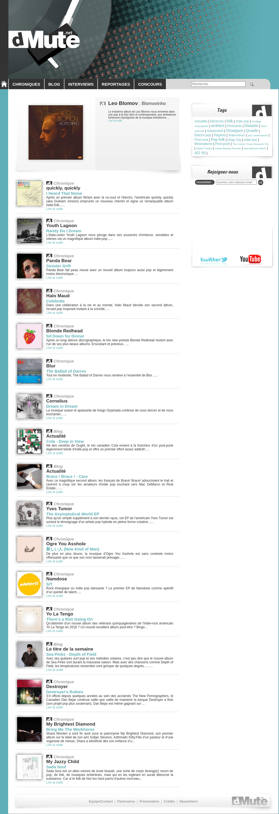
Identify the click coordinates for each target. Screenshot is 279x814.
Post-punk (222, 144)
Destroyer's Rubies (64, 691)
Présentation (149, 801)
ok (260, 182)
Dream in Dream (62, 406)
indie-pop (250, 140)
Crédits (169, 801)
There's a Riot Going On (69, 619)
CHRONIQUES (26, 84)
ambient (218, 125)
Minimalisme (203, 144)
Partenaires (126, 801)
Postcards (234, 126)
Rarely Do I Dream (63, 230)
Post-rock (201, 140)
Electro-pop (202, 135)
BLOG (54, 84)
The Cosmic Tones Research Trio (250, 144)
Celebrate (55, 301)
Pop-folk (218, 139)
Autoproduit (215, 131)
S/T (49, 584)
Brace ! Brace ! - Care (67, 476)
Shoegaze (234, 130)
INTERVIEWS (81, 84)
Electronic (217, 121)
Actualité (200, 121)
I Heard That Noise (64, 193)
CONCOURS (150, 84)
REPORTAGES (116, 84)
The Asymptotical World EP (72, 514)
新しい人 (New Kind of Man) (72, 549)
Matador (251, 125)
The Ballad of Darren (66, 371)
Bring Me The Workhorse (70, 729)
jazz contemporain (258, 135)
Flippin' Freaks (204, 148)
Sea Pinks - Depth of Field (71, 654)
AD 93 (200, 152)
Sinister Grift (58, 266)
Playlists (220, 135)
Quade (252, 130)
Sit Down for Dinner (65, 336)
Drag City (234, 140)
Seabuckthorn (236, 135)
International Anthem (255, 148)
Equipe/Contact (101, 801)
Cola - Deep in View (65, 441)
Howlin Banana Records (228, 148)
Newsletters (188, 801)
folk (230, 121)
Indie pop (242, 121)
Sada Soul (56, 767)
